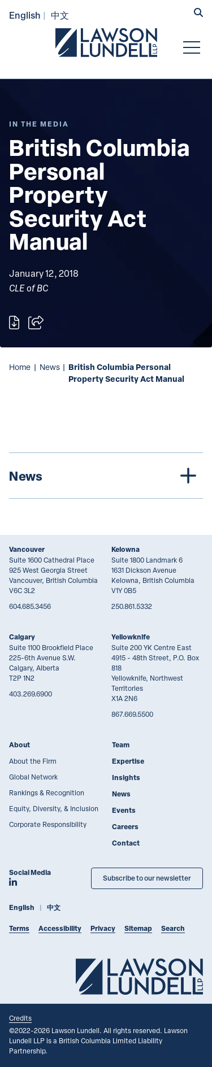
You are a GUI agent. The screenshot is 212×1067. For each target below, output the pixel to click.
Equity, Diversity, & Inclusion (53, 808)
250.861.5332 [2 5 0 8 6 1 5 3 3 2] (131, 606)
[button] (198, 13)
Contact (126, 843)
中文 (60, 14)
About (19, 745)
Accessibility (59, 928)
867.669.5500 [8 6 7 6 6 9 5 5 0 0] (132, 713)
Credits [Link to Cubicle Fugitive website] (20, 1017)
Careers (125, 826)
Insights (126, 777)
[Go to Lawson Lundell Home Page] (106, 42)
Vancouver (27, 549)
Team (120, 745)
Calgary (22, 637)
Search (173, 928)
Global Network (33, 776)
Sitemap (138, 928)
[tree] (106, 475)
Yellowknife (130, 637)
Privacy (102, 928)
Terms (19, 928)
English (25, 14)
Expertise (128, 761)
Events (124, 810)
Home (20, 367)
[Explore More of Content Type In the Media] (39, 124)
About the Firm (33, 760)
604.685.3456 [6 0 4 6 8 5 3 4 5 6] (30, 606)
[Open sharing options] (36, 322)
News (50, 367)
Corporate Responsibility (47, 824)
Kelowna (125, 549)
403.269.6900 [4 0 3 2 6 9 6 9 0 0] (30, 693)
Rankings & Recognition (46, 792)
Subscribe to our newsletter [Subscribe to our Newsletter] (147, 878)
